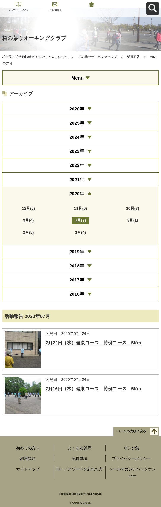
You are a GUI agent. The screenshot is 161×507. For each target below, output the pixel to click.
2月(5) (28, 232)
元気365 (87, 503)
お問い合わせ (54, 9)
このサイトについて (18, 9)
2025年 (76, 122)
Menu (77, 78)
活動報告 (133, 57)
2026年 (76, 108)
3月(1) (132, 220)
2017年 (76, 279)
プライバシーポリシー (131, 458)
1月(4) (80, 232)
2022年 (76, 165)
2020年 (76, 193)
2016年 (76, 293)
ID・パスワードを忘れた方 (79, 469)
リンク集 (131, 448)
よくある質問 (79, 448)
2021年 (76, 179)
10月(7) (132, 208)
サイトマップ (28, 469)
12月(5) (28, 208)
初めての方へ (28, 448)
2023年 (76, 151)
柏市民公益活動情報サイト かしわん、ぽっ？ (35, 57)
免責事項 (79, 458)
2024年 (76, 137)
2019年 (76, 251)
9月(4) (28, 220)
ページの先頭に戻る (131, 431)
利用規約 (28, 458)
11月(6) (80, 208)
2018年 (76, 265)
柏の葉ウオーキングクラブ (97, 57)
